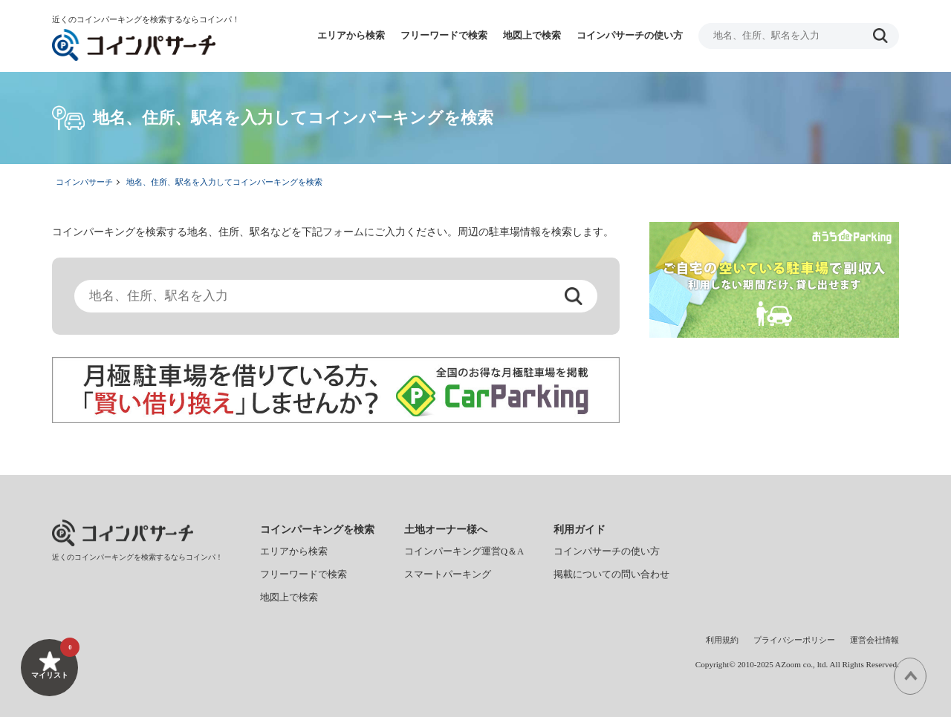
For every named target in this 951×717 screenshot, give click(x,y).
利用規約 (722, 639)
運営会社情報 (874, 639)
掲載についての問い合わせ (611, 574)
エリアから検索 (351, 35)
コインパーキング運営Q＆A (464, 551)
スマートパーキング (447, 574)
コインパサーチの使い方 (630, 35)
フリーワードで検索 (443, 35)
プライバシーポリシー (794, 639)
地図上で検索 (532, 35)
